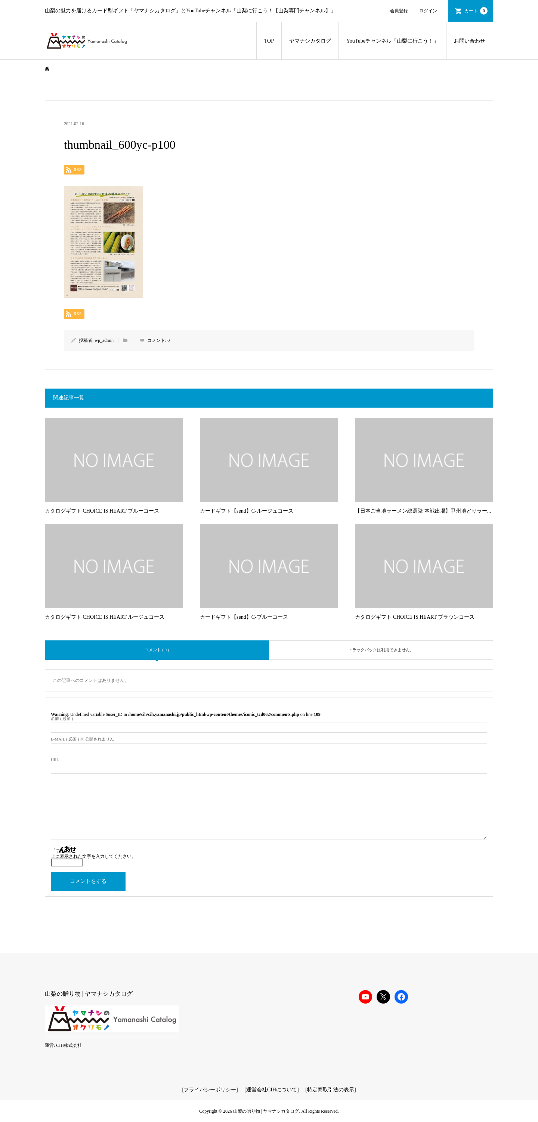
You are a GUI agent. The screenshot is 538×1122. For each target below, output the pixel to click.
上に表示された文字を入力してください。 (93, 856)
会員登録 (399, 10)
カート (476, 11)
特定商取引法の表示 (330, 1089)
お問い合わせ (469, 41)
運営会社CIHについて (271, 1089)
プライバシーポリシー (210, 1089)
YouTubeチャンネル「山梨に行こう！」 (392, 41)
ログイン (428, 10)
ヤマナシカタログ (310, 41)
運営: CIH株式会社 (63, 1045)
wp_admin (104, 340)
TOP (269, 41)
